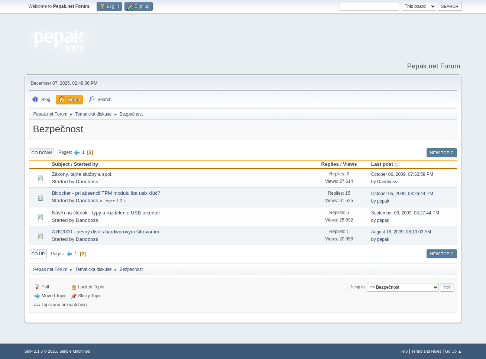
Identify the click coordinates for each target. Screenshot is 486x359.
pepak (383, 201)
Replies (330, 164)
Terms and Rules (426, 351)
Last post (385, 164)
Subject (60, 164)
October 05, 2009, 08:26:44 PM (402, 193)
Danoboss (87, 181)
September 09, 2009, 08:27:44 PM (405, 213)
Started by (86, 164)
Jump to (357, 287)
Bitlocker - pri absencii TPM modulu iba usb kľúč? (106, 193)
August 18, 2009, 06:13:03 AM (401, 232)
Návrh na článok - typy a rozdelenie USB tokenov (105, 213)
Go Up (38, 254)
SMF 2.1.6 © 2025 (40, 351)
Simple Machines (74, 351)
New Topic (441, 153)
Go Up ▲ (453, 351)
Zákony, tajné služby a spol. (82, 174)
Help (403, 351)
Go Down (41, 153)
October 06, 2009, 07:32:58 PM (402, 174)
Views (350, 164)
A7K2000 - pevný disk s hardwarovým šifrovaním (105, 232)
